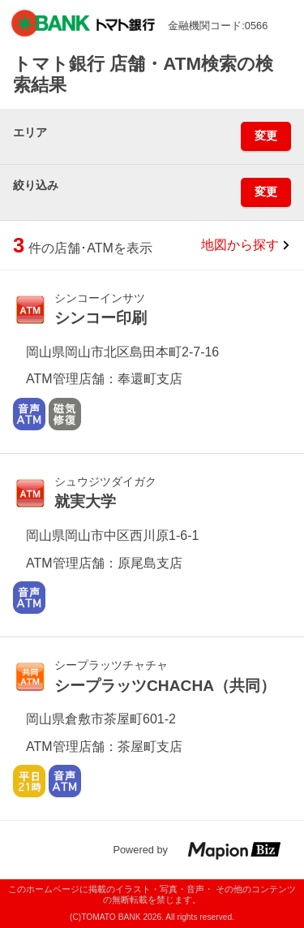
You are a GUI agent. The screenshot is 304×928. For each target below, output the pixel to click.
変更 (266, 135)
